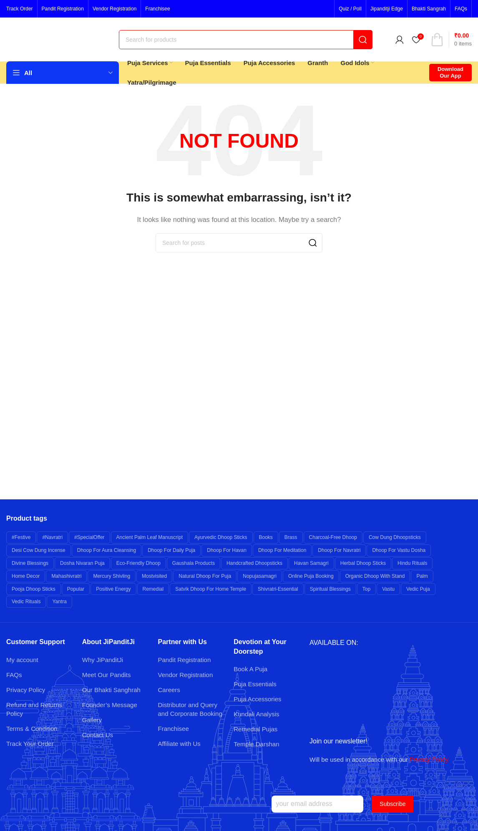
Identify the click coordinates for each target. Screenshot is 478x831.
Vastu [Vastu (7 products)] (388, 589)
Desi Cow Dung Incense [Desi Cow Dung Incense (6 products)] (38, 550)
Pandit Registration (184, 659)
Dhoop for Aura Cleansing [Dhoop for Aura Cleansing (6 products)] (106, 550)
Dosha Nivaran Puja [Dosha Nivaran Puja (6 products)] (82, 563)
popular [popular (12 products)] (75, 589)
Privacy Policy (25, 689)
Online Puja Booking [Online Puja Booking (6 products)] (311, 576)
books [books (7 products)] (266, 537)
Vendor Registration (185, 674)
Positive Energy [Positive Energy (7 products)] (113, 589)
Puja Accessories (257, 699)
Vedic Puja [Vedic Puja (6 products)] (418, 589)
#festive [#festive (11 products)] (21, 537)
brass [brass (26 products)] (290, 537)
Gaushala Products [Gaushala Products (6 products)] (193, 563)
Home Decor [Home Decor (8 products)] (26, 576)
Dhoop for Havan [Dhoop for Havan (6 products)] (227, 550)
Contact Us (97, 734)
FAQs (14, 674)
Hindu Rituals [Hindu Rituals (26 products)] (412, 563)
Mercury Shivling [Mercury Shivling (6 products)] (111, 576)
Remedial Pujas (255, 729)
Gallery (92, 719)
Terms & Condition (32, 728)
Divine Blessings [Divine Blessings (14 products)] (30, 563)
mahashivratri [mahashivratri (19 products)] (66, 576)
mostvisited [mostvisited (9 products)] (154, 576)
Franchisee (173, 728)
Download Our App (450, 72)
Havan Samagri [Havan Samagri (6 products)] (311, 563)
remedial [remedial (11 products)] (153, 589)
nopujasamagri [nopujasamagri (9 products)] (260, 576)
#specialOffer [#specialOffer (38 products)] (89, 537)
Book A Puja (250, 668)
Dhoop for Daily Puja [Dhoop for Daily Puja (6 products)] (171, 550)
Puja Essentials (255, 683)
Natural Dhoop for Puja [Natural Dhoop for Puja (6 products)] (205, 576)
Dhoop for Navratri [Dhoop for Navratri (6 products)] (339, 550)
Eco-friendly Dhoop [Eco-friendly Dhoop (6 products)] (138, 563)
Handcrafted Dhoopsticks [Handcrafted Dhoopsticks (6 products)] (254, 563)
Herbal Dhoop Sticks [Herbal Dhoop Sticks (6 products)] (363, 563)
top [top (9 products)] (366, 589)
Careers (169, 689)
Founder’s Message (109, 704)
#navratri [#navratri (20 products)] (52, 537)
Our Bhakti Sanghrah (111, 689)
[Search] (245, 39)
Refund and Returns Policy (34, 709)
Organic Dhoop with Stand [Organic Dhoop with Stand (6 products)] (375, 576)
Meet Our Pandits (106, 674)
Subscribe (392, 804)
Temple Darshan (256, 744)
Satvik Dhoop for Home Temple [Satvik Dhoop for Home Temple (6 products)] (210, 589)
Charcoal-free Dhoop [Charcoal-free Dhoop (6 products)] (333, 537)
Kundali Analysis (256, 714)
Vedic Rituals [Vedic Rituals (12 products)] (26, 601)
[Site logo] (58, 38)
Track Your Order (30, 743)
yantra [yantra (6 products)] (59, 601)
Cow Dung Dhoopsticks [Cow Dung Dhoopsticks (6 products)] (395, 537)
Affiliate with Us (179, 743)
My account (22, 659)
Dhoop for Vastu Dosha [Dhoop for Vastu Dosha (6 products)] (398, 550)
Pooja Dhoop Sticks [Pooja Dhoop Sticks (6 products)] (33, 589)
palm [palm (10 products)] (422, 576)
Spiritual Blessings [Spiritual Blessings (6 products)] (330, 589)
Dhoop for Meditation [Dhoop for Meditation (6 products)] (282, 550)
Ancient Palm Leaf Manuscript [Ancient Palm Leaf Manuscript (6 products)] (149, 537)
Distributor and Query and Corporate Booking (190, 709)
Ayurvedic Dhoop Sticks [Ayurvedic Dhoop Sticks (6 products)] (220, 537)
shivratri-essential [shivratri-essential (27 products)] (278, 589)
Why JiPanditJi (102, 659)
